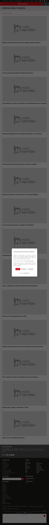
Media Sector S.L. (27, 273)
